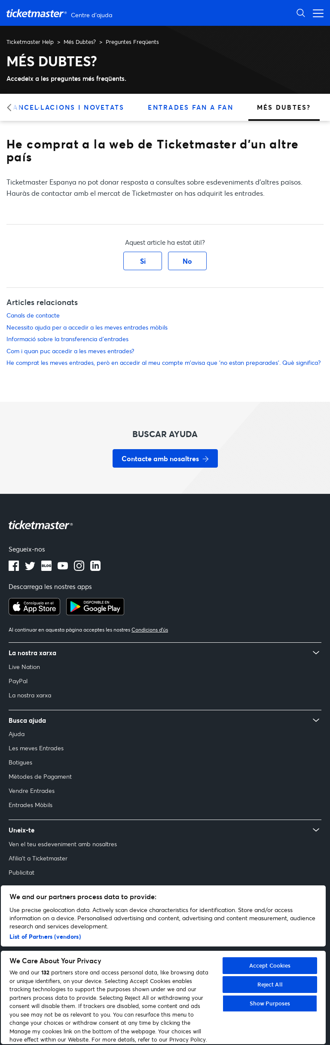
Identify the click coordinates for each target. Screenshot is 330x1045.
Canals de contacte (33, 315)
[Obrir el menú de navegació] (316, 12)
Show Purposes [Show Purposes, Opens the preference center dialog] (270, 1003)
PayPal (18, 681)
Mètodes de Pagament (40, 776)
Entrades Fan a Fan (190, 107)
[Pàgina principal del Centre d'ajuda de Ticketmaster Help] (60, 13)
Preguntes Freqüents (132, 42)
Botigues (20, 762)
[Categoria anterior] (11, 107)
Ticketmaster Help (30, 42)
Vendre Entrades (32, 790)
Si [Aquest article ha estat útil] (143, 260)
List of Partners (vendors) (45, 936)
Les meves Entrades (36, 748)
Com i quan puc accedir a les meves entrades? (70, 351)
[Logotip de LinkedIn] (95, 568)
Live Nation (24, 667)
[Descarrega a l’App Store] (34, 612)
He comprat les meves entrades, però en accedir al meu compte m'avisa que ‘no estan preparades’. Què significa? (163, 362)
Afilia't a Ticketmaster (38, 858)
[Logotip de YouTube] (63, 568)
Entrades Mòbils (30, 805)
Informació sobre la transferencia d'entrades (67, 339)
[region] (163, 965)
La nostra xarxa (30, 695)
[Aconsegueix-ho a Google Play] (95, 612)
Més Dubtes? (80, 42)
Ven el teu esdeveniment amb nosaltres (63, 844)
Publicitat (21, 872)
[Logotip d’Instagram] (79, 568)
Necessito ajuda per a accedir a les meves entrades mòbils (87, 327)
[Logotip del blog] (46, 568)
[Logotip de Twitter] (30, 568)
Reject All (270, 984)
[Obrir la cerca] (300, 12)
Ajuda (16, 734)
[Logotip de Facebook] (14, 568)
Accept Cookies (270, 965)
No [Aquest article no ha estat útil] (187, 260)
